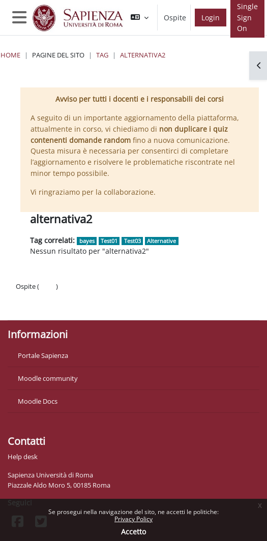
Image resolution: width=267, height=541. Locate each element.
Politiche (29, 296)
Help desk (23, 456)
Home (10, 54)
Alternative (161, 241)
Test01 (109, 241)
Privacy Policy (133, 519)
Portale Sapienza (43, 355)
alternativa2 (142, 54)
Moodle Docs (37, 401)
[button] (139, 17)
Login (210, 17)
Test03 (132, 241)
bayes (87, 241)
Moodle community (48, 378)
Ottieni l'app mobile (45, 306)
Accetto (133, 531)
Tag (102, 54)
